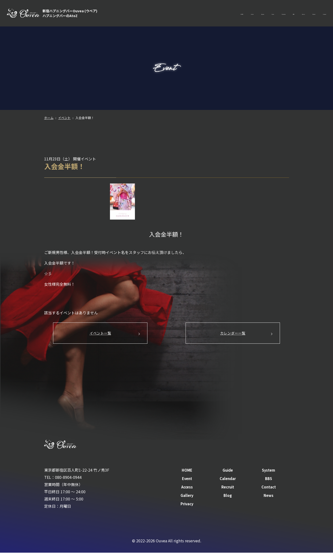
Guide (179, 14)
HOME (160, 14)
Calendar (240, 14)
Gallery (187, 500)
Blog (228, 500)
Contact (319, 14)
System (199, 14)
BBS (259, 14)
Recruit (297, 14)
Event (219, 14)
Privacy (187, 508)
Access (277, 14)
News (268, 500)
